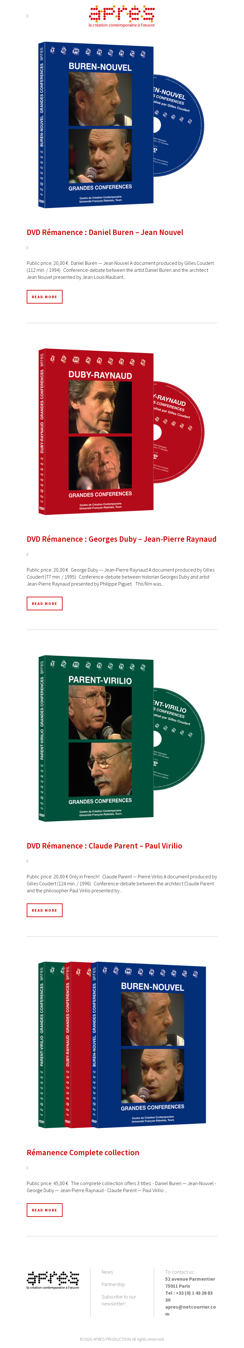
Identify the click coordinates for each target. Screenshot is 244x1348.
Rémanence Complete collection (83, 1152)
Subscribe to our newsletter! (119, 1300)
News (107, 1272)
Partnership (113, 1284)
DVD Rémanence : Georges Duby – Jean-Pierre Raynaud (122, 539)
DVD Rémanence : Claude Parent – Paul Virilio (104, 846)
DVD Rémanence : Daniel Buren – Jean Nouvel (105, 232)
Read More (45, 296)
